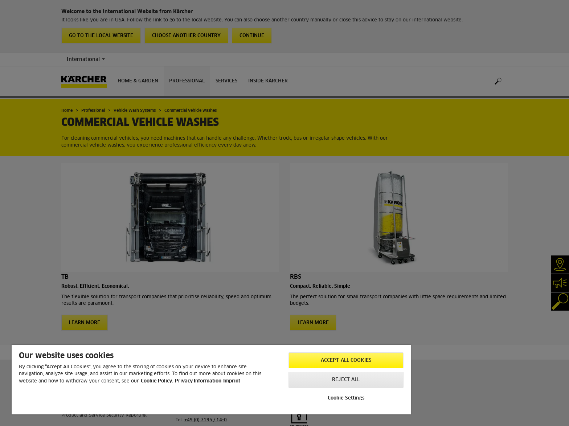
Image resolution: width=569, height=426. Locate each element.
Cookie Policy (156, 381)
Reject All (346, 379)
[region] (211, 379)
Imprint (231, 381)
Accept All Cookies (346, 360)
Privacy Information (198, 381)
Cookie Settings (346, 398)
